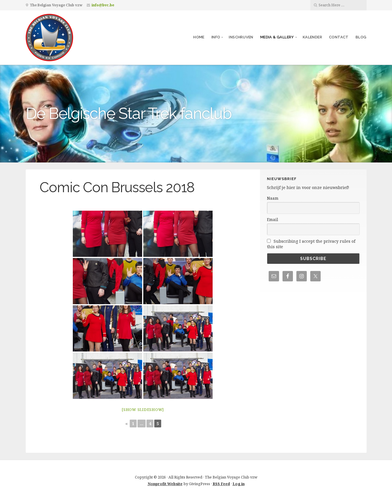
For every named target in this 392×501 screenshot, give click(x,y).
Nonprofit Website (165, 483)
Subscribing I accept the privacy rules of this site (311, 243)
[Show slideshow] (143, 409)
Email (272, 219)
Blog (361, 37)
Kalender (312, 37)
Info (215, 37)
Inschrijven (241, 37)
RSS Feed (221, 483)
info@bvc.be (103, 5)
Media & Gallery (277, 37)
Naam (272, 198)
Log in (239, 483)
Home (199, 37)
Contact (339, 37)
